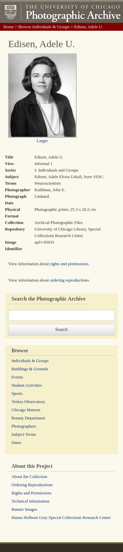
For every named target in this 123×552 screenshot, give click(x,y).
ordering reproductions (69, 280)
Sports (16, 393)
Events (17, 377)
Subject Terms (23, 434)
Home (8, 26)
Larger (42, 140)
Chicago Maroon (25, 409)
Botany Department (28, 417)
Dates (16, 442)
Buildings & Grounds (29, 368)
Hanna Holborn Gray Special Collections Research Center (61, 517)
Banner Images (24, 509)
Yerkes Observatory (28, 401)
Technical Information (30, 501)
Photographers (23, 426)
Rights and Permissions (31, 492)
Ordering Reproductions (32, 484)
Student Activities (26, 385)
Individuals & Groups (30, 360)
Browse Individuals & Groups (44, 26)
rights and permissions (69, 263)
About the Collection (29, 476)
